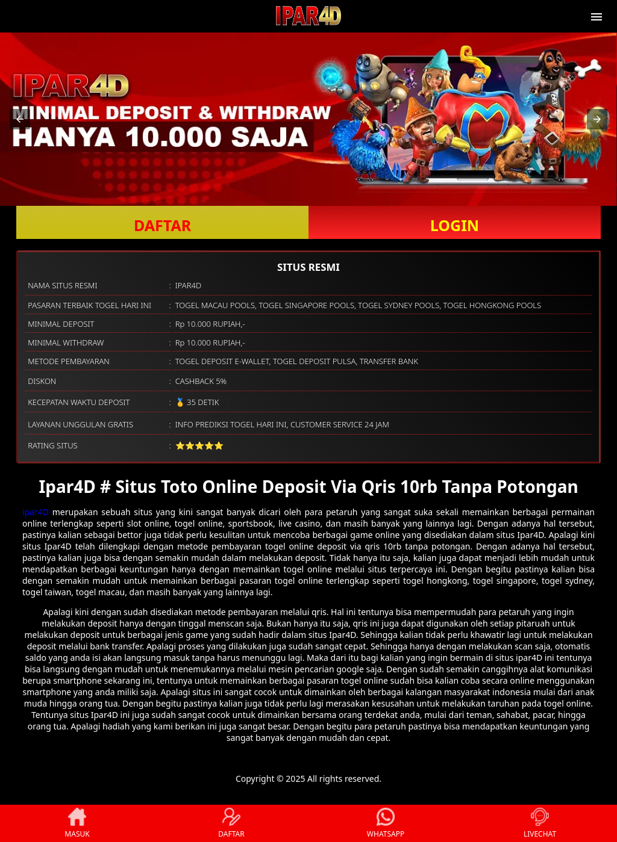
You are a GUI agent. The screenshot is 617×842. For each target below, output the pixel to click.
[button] (20, 119)
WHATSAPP (385, 823)
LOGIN (454, 225)
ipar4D (35, 512)
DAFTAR (162, 225)
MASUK (76, 823)
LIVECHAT (540, 823)
